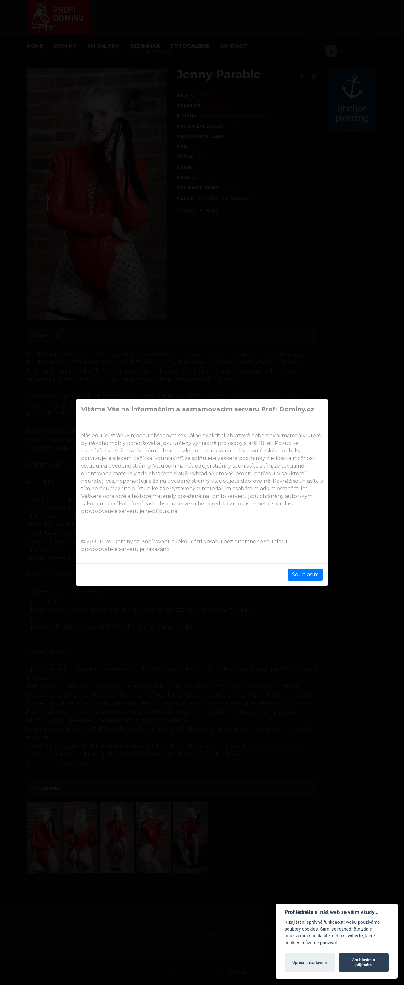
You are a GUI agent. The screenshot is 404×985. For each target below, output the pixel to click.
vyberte (355, 936)
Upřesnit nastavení (309, 962)
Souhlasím (305, 574)
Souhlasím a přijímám (363, 962)
